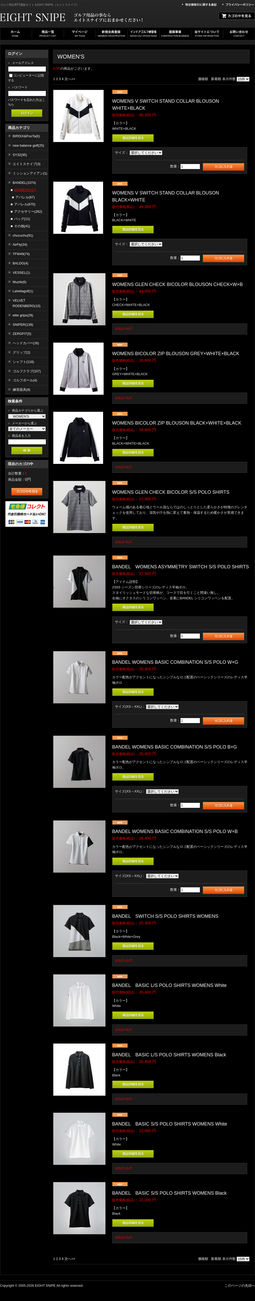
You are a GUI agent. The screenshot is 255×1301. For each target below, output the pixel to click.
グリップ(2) (21, 352)
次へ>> (70, 79)
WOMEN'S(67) (25, 190)
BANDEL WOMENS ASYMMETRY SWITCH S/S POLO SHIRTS (180, 566)
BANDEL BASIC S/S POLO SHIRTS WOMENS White (169, 1124)
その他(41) (22, 226)
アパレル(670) (24, 204)
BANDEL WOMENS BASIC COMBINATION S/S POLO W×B (175, 831)
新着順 (216, 79)
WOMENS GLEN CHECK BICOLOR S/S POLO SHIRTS (173, 492)
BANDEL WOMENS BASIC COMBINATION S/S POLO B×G (174, 747)
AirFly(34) (20, 244)
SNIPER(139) (23, 325)
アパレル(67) (25, 197)
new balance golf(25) (28, 145)
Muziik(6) (20, 282)
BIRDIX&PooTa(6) (26, 136)
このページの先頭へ (240, 1285)
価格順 (203, 79)
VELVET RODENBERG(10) (27, 303)
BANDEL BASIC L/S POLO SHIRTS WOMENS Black (169, 1054)
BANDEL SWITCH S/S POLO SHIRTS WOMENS (165, 916)
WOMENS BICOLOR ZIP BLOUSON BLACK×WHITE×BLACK (176, 423)
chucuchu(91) (23, 235)
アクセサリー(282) (28, 211)
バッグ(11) (22, 219)
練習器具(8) (21, 390)
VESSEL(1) (21, 273)
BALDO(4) (20, 263)
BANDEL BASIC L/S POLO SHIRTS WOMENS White (169, 985)
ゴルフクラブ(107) (27, 371)
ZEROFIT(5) (22, 334)
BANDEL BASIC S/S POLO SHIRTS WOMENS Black (169, 1193)
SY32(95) (20, 155)
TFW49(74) (21, 254)
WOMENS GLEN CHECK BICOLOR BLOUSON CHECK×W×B (177, 284)
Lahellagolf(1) (23, 291)
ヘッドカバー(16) (26, 343)
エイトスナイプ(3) (27, 164)
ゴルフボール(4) (25, 380)
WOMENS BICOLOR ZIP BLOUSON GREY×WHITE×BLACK (175, 353)
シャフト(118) (23, 362)
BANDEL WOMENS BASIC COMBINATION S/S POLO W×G (175, 662)
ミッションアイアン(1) (30, 173)
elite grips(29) (23, 315)
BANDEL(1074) (24, 183)
